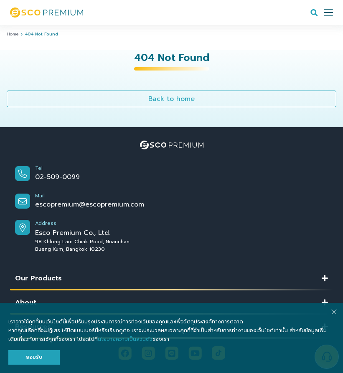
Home (12, 34)
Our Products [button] (38, 278)
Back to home (171, 99)
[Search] (314, 12)
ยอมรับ (34, 357)
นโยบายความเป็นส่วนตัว (125, 339)
